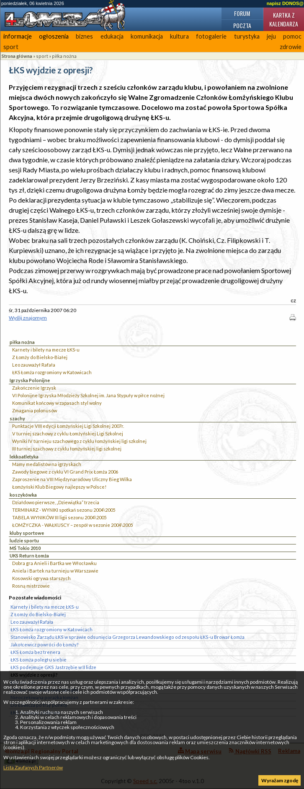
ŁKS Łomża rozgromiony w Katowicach (52, 372)
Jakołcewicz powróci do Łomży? (44, 644)
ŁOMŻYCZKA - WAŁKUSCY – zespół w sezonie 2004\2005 (72, 525)
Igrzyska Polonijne (30, 380)
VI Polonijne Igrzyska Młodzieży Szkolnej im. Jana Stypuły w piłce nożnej (88, 395)
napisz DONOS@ (285, 3)
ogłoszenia (54, 36)
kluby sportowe (27, 533)
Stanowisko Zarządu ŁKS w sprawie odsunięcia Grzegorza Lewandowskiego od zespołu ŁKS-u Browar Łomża (127, 637)
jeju (271, 36)
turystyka (247, 36)
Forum (242, 13)
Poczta (242, 25)
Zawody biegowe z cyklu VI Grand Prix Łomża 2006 (65, 471)
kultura (179, 36)
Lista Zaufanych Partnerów (33, 767)
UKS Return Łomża (29, 555)
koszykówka (23, 494)
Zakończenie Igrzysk (34, 388)
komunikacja (147, 36)
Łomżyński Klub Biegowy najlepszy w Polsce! (59, 487)
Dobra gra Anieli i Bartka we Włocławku (54, 563)
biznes (84, 36)
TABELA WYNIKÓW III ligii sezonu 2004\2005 (59, 517)
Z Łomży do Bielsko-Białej (39, 357)
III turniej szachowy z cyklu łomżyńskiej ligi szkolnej (66, 448)
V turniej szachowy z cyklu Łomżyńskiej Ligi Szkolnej (67, 433)
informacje (17, 36)
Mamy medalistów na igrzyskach (46, 464)
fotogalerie (211, 36)
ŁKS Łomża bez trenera (35, 652)
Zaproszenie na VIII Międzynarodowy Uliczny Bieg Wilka (72, 479)
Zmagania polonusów (34, 410)
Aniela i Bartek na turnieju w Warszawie (55, 570)
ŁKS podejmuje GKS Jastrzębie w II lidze (53, 667)
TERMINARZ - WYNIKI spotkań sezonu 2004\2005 (63, 510)
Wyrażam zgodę (279, 780)
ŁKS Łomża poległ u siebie (38, 659)
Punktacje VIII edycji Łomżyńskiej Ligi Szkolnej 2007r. (68, 426)
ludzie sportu (24, 540)
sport (10, 46)
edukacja (112, 36)
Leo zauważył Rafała (33, 364)
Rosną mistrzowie (31, 585)
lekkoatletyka (24, 456)
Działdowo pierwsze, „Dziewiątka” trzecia (55, 502)
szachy (17, 418)
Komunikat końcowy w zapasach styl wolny (57, 403)
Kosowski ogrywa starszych (41, 578)
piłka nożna (64, 56)
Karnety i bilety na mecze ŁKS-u (46, 349)
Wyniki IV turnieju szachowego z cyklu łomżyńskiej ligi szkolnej (79, 441)
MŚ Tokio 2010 (25, 548)
